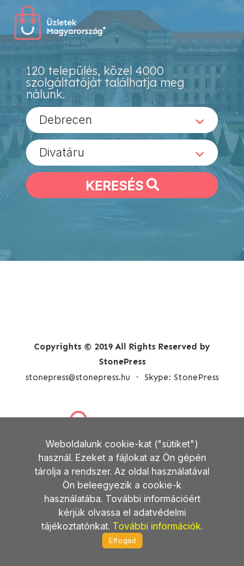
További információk (157, 525)
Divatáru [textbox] (62, 152)
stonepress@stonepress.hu (77, 377)
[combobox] (122, 120)
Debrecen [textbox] (65, 120)
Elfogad (122, 540)
